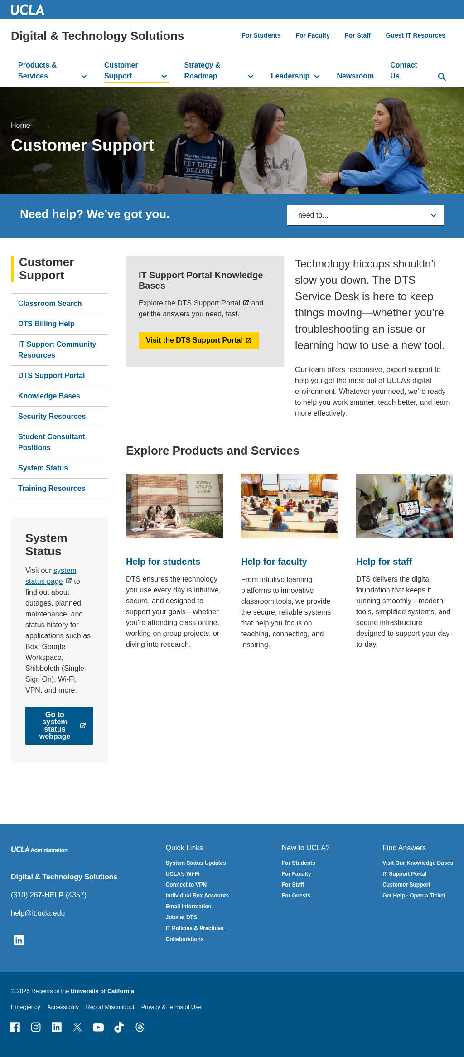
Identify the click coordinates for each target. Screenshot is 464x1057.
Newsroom (355, 76)
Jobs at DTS (181, 917)
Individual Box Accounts (197, 895)
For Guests (296, 895)
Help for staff (384, 561)
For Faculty (312, 35)
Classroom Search (50, 303)
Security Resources (52, 416)
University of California (102, 991)
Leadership (290, 76)
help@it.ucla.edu (38, 913)
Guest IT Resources (416, 35)
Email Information (189, 906)
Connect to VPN (186, 885)
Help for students (163, 561)
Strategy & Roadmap (202, 70)
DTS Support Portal (51, 375)
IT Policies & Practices (195, 928)
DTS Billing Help (46, 323)
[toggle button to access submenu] (84, 76)
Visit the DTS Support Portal (194, 340)
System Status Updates (196, 863)
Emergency (25, 1007)
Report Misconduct (110, 1007)
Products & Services (37, 70)
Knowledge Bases (49, 395)
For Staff (358, 35)
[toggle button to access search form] (442, 77)
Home (20, 125)
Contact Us (403, 70)
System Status (43, 467)
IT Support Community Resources (57, 349)
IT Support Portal (404, 874)
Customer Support (121, 70)
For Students (261, 35)
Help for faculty (274, 562)
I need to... (311, 215)
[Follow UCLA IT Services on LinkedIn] (19, 940)
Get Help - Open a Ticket (413, 895)
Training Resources (52, 488)
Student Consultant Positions (51, 441)
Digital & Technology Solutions (97, 36)
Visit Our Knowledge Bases (417, 863)
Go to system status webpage (54, 725)
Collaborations (185, 939)
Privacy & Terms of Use (171, 1007)
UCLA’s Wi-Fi (183, 874)
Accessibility (63, 1007)
